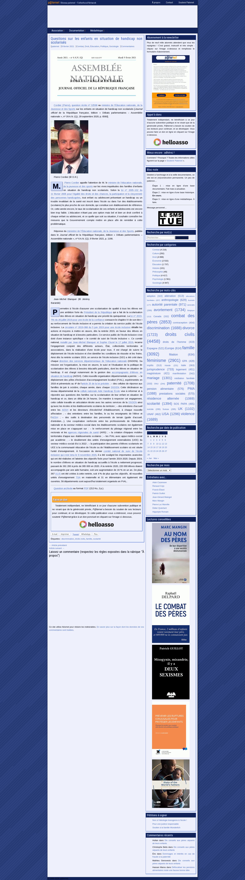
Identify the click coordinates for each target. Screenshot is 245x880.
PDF (86, 488)
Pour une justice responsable (165, 824)
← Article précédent (58, 545)
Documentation (76, 30)
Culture (155, 253)
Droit (87, 46)
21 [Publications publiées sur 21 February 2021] (149, 451)
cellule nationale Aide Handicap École (100, 391)
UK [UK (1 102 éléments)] (186, 409)
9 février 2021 (68, 46)
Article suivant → (56, 548)
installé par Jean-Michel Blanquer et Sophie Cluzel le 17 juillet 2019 (96, 342)
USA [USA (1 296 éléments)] (171, 414)
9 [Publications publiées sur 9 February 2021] (153, 444)
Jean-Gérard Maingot (162, 497)
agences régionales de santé (83, 432)
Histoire (155, 268)
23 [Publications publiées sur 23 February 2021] (154, 451)
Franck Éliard (158, 490)
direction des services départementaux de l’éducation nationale (93, 361)
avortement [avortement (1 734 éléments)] (169, 310)
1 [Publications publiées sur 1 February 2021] (150, 440)
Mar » (156, 458)
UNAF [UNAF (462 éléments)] (154, 414)
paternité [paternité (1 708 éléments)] (181, 383)
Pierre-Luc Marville (160, 504)
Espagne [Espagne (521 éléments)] (156, 348)
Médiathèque (96, 30)
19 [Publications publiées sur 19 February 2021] (163, 447)
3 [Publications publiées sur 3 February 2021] (156, 440)
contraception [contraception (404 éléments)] (184, 322)
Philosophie (157, 272)
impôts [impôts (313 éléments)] (154, 365)
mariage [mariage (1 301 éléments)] (159, 378)
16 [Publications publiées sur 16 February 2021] (154, 447)
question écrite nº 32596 (84, 105)
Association (57, 30)
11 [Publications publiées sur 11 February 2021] (160, 444)
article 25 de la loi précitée (95, 383)
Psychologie (157, 279)
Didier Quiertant (159, 508)
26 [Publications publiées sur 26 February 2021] (163, 451)
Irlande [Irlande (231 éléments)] (171, 365)
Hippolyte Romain (160, 512)
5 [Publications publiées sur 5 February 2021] (162, 440)
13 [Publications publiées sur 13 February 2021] (166, 444)
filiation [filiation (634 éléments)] (182, 354)
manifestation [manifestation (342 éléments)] (184, 373)
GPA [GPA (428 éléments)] (188, 361)
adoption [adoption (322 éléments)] (155, 296)
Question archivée (63, 488)
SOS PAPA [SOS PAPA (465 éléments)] (184, 403)
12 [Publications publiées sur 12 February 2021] (163, 444)
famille (89, 539)
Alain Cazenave (159, 482)
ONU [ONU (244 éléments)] (159, 384)
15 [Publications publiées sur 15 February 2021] (151, 447)
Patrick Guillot (158, 493)
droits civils (80, 539)
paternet (55, 46)
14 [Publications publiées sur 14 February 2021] (149, 447)
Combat (80, 46)
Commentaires (127, 46)
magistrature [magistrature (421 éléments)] (158, 373)
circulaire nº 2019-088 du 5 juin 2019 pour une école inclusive (97, 327)
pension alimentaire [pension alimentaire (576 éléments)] (165, 388)
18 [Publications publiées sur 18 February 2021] (160, 447)
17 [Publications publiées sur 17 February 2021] (157, 447)
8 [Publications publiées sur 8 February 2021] (150, 444)
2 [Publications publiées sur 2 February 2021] (153, 440)
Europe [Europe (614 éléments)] (173, 348)
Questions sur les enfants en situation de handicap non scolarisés (96, 40)
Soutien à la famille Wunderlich (166, 827)
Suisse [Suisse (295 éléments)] (169, 409)
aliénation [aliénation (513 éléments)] (174, 295)
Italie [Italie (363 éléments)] (188, 365)
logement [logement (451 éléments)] (185, 369)
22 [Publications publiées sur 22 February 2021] (151, 451)
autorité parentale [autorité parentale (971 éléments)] (169, 304)
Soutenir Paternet (186, 2)
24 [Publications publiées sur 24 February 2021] (157, 451)
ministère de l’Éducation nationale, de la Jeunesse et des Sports (100, 231)
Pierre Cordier (71, 182)
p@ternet (53, 2)
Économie (157, 261)
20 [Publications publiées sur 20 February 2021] (166, 447)
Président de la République (98, 312)
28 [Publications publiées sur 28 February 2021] (149, 455)
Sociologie (114, 46)
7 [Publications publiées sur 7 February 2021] (148, 444)
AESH (65, 409)
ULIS (58, 473)
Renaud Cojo (158, 486)
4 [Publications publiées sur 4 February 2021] (159, 440)
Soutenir (174, 161)
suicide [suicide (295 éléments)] (154, 409)
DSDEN (115, 387)
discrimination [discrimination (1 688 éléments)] (164, 328)
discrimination (68, 539)
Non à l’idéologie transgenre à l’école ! (169, 820)
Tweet (75, 534)
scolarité (97, 539)
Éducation (94, 46)
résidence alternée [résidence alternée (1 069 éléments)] (171, 398)
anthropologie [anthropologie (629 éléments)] (174, 300)
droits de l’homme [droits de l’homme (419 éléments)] (179, 342)
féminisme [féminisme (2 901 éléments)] (163, 360)
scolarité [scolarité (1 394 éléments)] (159, 404)
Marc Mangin (158, 501)
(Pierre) (62, 105)
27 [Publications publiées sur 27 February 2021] (166, 451)
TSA (78, 477)
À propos (156, 2)
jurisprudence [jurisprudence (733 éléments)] (160, 369)
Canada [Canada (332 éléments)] (161, 316)
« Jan (149, 458)
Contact (169, 2)
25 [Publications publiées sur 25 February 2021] (160, 451)
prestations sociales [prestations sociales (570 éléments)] (177, 393)
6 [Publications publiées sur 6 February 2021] (165, 440)
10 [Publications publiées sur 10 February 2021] (157, 444)
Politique (104, 46)
